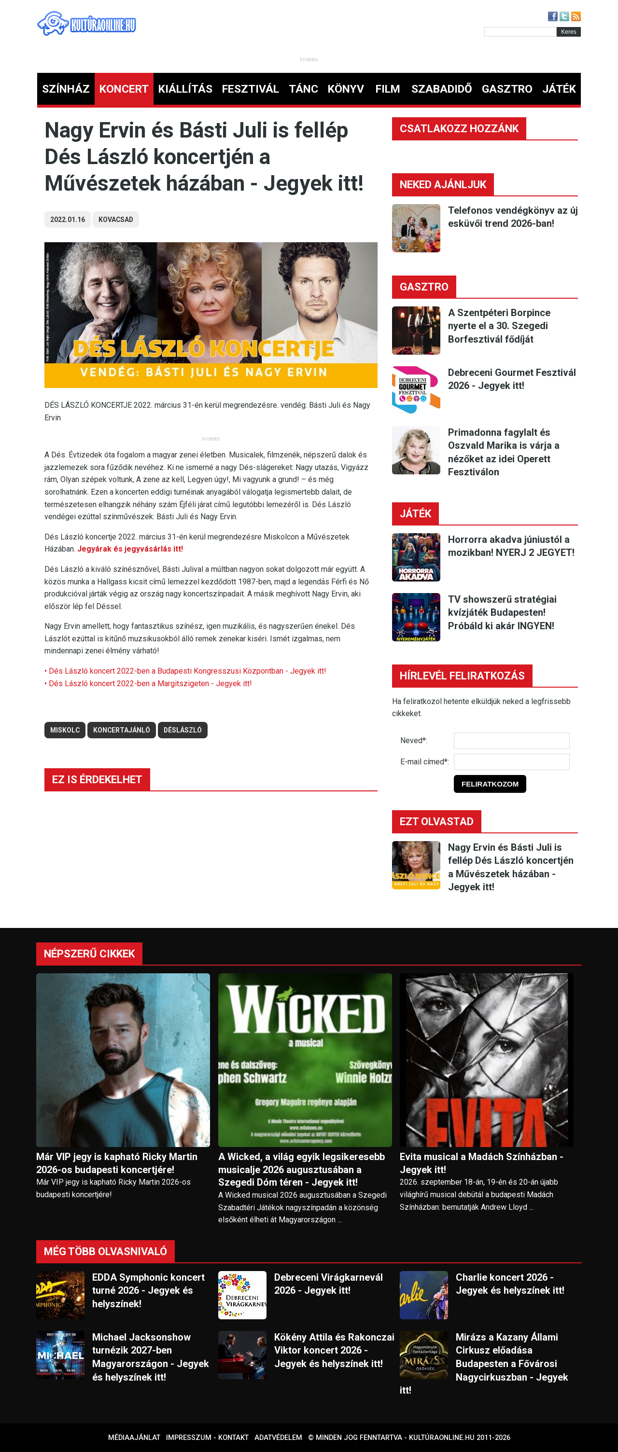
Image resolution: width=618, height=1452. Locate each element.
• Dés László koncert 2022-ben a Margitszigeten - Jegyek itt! (148, 683)
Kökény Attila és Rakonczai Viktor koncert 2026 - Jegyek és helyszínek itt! (334, 1350)
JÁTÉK (559, 89)
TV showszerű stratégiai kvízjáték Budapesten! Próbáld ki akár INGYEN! (502, 613)
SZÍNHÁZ (66, 89)
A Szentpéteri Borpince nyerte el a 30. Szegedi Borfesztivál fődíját (499, 326)
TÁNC (303, 89)
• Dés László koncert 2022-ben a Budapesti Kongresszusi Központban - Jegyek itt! (185, 671)
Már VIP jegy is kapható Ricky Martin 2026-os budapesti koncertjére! (116, 1163)
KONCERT (124, 89)
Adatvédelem (278, 1438)
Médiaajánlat (134, 1438)
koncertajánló (121, 730)
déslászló (183, 730)
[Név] (512, 741)
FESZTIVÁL (250, 89)
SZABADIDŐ (441, 89)
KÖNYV (346, 89)
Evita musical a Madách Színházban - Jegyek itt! (481, 1163)
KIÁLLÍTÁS (185, 89)
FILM (388, 89)
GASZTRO (507, 89)
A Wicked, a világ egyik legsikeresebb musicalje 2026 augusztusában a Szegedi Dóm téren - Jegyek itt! (301, 1170)
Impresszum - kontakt (207, 1438)
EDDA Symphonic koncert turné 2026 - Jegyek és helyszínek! (148, 1291)
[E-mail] (512, 762)
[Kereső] (520, 32)
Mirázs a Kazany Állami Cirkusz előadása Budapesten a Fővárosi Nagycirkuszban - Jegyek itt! (484, 1363)
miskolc (65, 730)
